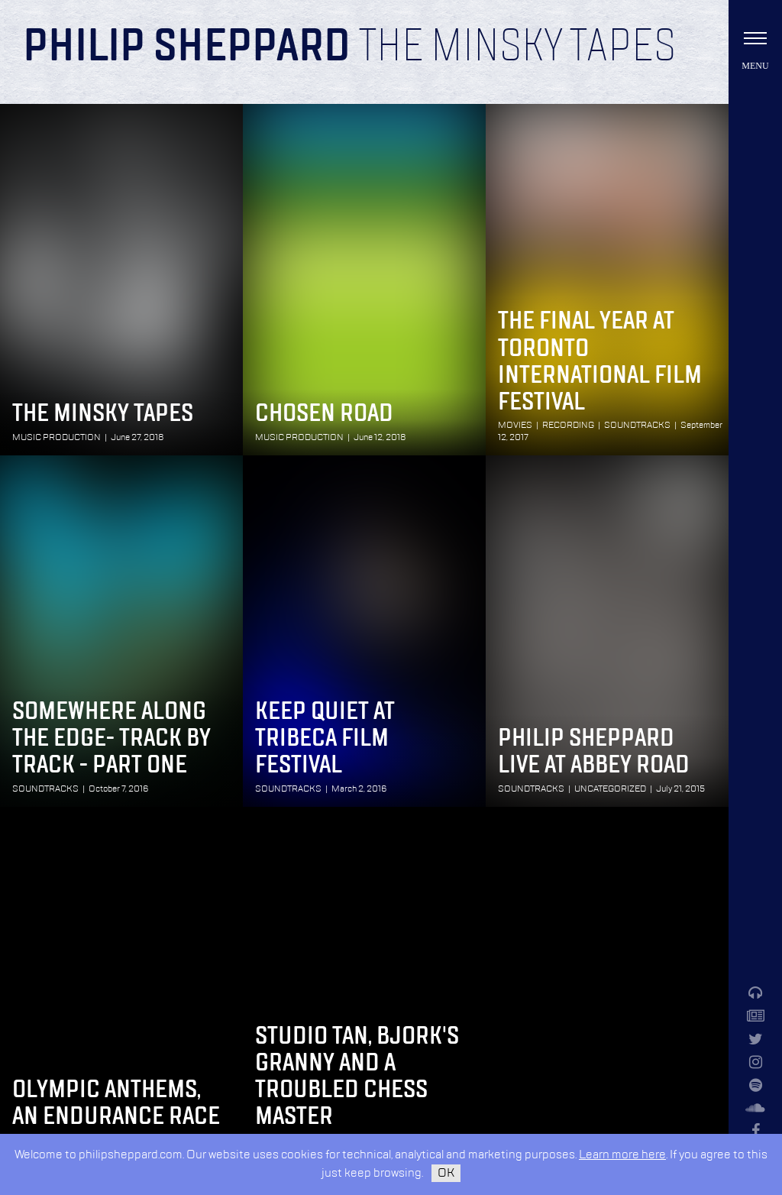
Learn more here (622, 1155)
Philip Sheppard (187, 47)
